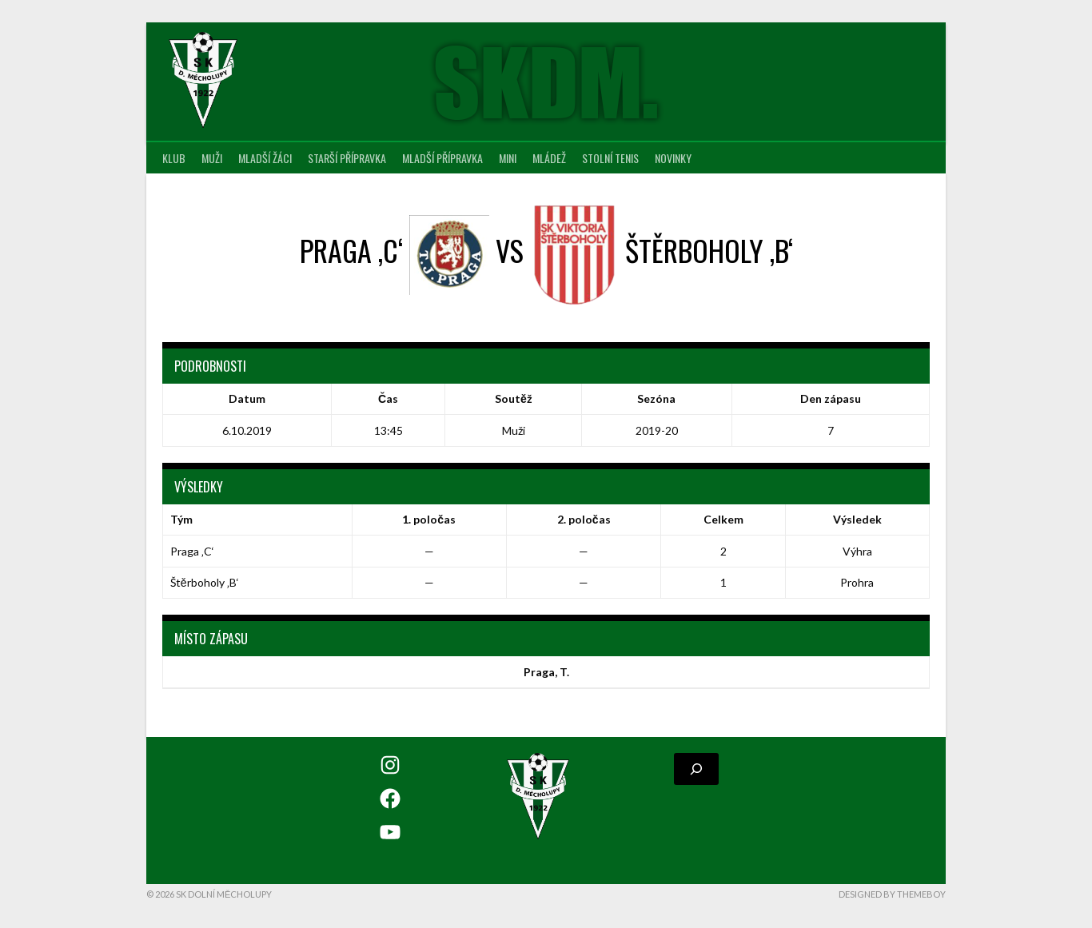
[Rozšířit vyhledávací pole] (696, 769)
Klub (173, 157)
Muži (211, 157)
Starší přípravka (347, 157)
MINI (507, 157)
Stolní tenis (610, 157)
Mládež (549, 157)
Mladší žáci (265, 157)
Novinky (673, 157)
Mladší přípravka (442, 157)
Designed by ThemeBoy (892, 894)
